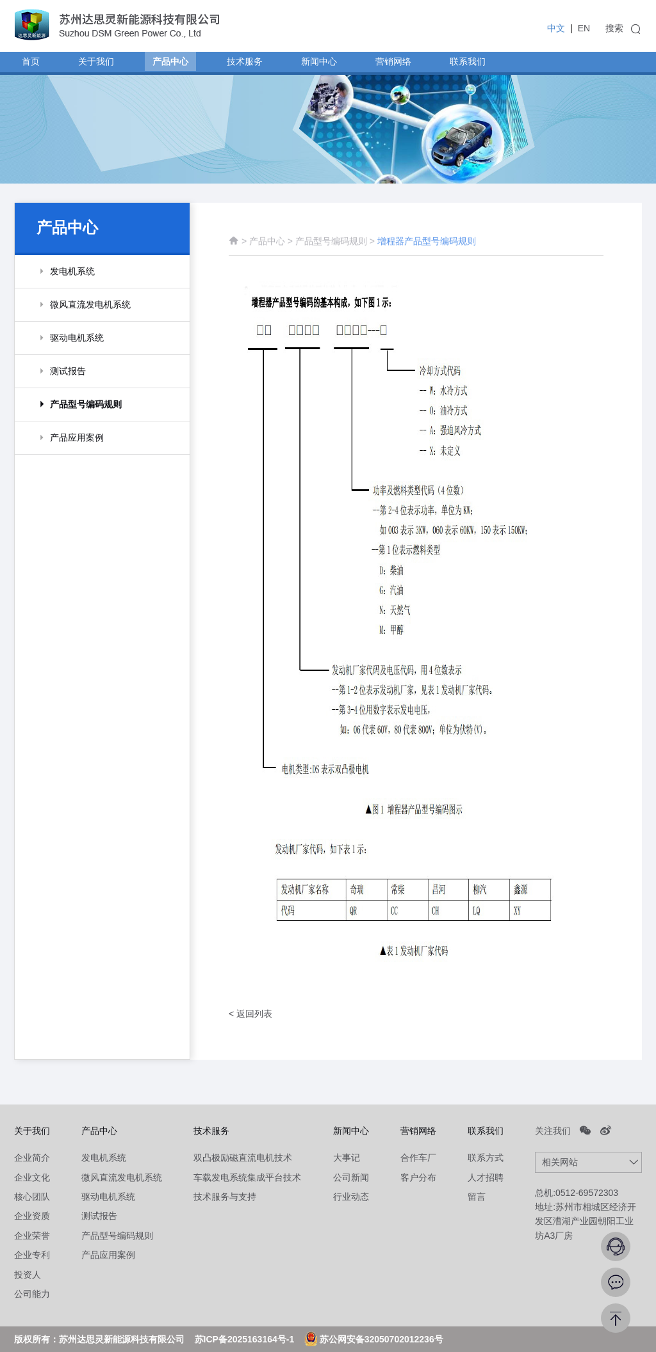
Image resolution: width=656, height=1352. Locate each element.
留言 (477, 1196)
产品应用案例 (108, 1255)
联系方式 (486, 1157)
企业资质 (32, 1216)
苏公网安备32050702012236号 (373, 1339)
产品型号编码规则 (332, 248)
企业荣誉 (32, 1235)
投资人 (27, 1274)
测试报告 (99, 1216)
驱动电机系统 (108, 1196)
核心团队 (32, 1196)
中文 (556, 28)
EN (584, 28)
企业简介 (32, 1157)
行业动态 (351, 1196)
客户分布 (418, 1177)
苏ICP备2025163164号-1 (245, 1339)
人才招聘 (486, 1177)
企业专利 (32, 1255)
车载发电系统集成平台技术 (247, 1177)
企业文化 (32, 1177)
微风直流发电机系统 (121, 1177)
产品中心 (267, 248)
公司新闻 (351, 1177)
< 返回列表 (250, 1014)
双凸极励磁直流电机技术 (242, 1157)
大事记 (346, 1157)
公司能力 (32, 1294)
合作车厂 (418, 1157)
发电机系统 (103, 1157)
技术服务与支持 (224, 1196)
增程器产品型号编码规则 (426, 248)
